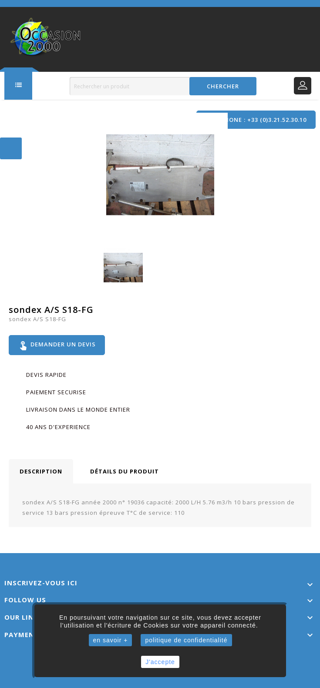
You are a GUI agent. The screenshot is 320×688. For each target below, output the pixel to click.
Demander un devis (57, 345)
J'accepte (160, 661)
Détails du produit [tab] (124, 471)
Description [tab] (41, 471)
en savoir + (110, 640)
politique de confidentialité (186, 640)
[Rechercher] (163, 86)
